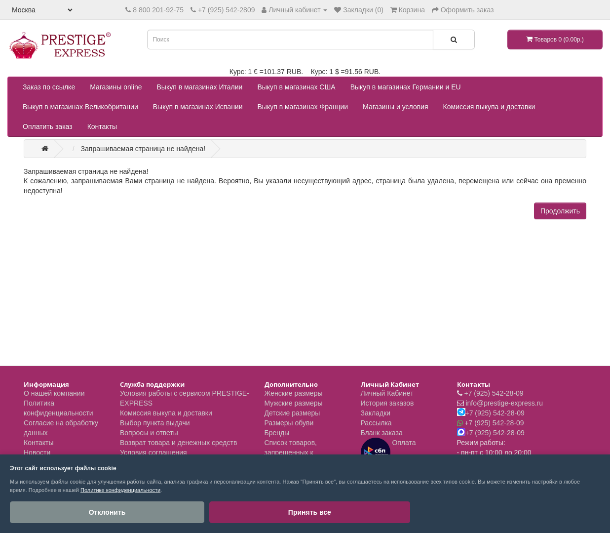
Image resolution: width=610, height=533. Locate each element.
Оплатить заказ (48, 126)
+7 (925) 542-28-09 (493, 393)
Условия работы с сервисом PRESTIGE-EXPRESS (184, 398)
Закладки (376, 413)
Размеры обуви (289, 423)
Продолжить (560, 211)
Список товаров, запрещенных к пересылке (291, 452)
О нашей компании (54, 393)
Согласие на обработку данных (61, 428)
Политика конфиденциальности (58, 408)
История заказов (387, 403)
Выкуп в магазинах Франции (303, 107)
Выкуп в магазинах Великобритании (80, 107)
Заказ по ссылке (49, 87)
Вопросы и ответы (149, 433)
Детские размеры (292, 413)
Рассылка (376, 423)
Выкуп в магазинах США (296, 87)
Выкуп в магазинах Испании (198, 107)
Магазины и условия (395, 107)
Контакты (102, 126)
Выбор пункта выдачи (155, 423)
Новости (37, 452)
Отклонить (44, 512)
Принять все (118, 512)
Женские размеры (294, 393)
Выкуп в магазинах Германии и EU (405, 87)
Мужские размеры (294, 403)
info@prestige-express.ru (504, 403)
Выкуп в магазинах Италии (200, 87)
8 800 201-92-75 (158, 10)
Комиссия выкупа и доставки (489, 107)
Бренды (277, 433)
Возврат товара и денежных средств (178, 443)
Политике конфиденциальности (120, 490)
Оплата (388, 452)
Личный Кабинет (387, 393)
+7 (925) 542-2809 (226, 10)
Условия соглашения (153, 452)
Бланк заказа (382, 433)
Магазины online (116, 87)
